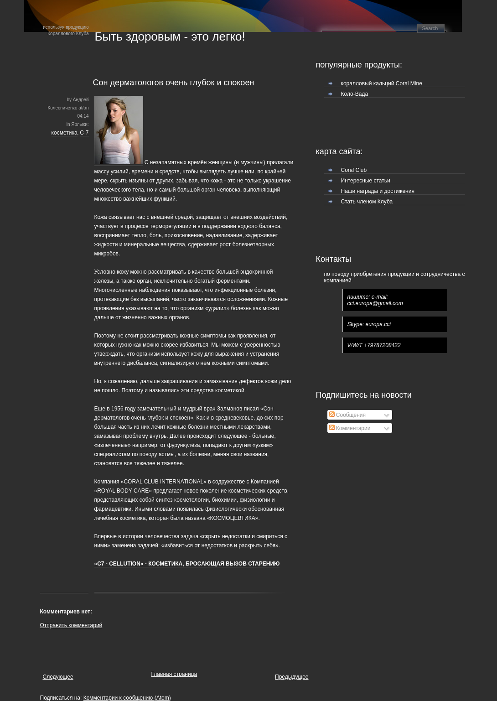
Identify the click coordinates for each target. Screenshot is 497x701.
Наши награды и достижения (377, 191)
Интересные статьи (365, 180)
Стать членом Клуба (367, 201)
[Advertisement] (147, 647)
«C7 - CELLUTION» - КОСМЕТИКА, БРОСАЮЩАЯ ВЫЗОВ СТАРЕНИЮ (187, 564)
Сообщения (347, 415)
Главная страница (174, 674)
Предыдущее (291, 677)
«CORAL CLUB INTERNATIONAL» (164, 481)
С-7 (84, 133)
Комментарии (350, 428)
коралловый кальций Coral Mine (381, 83)
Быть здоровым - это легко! (170, 36)
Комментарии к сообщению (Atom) (127, 698)
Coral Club (354, 170)
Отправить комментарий (71, 625)
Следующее (58, 677)
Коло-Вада (354, 94)
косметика (65, 133)
